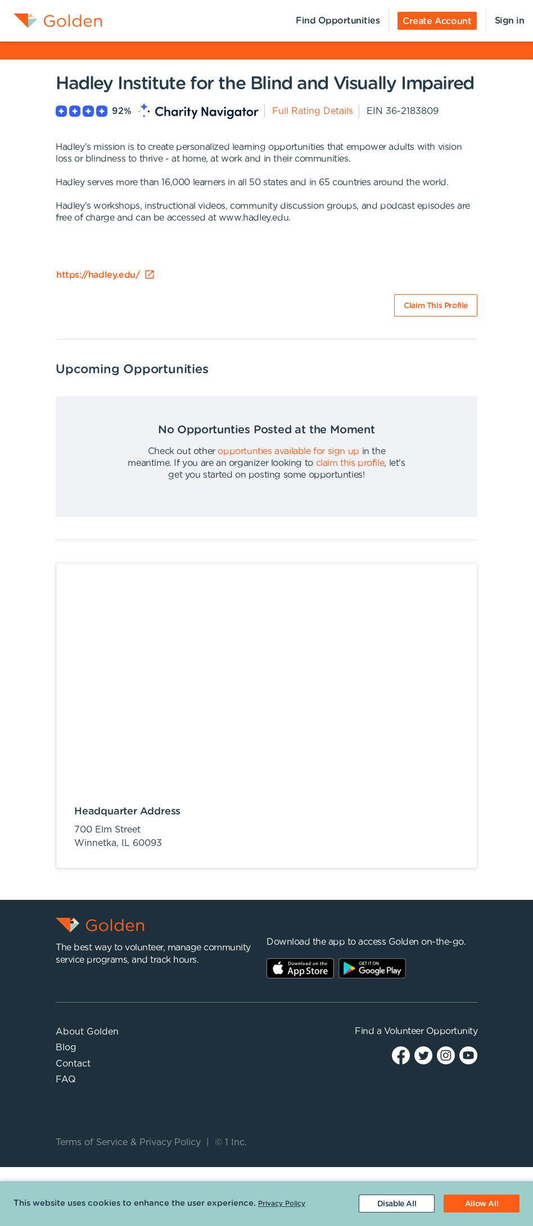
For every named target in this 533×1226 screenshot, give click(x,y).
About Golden (87, 1031)
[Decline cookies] (397, 1204)
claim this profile (350, 463)
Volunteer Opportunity (431, 1031)
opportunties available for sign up (288, 451)
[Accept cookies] (482, 1204)
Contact (73, 1063)
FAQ (66, 1079)
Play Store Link (372, 968)
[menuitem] (51, 21)
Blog (66, 1047)
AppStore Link (300, 968)
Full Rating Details (312, 111)
